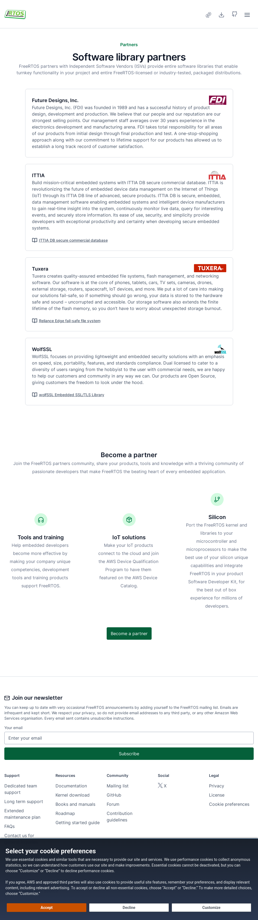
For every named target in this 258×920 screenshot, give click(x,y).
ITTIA (41, 175)
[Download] (221, 14)
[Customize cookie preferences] (211, 907)
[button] (234, 14)
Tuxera (43, 269)
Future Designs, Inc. (58, 100)
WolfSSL (45, 349)
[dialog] (129, 879)
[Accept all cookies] (46, 907)
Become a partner (129, 633)
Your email (13, 727)
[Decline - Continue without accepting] (129, 907)
